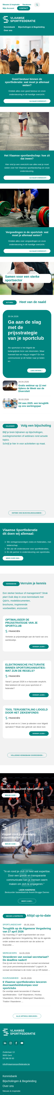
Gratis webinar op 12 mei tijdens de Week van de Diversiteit (30, 378)
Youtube (22, 1043)
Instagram (10, 1043)
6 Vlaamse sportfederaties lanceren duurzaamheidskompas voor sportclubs (25, 995)
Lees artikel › (33, 367)
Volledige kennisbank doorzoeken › (27, 766)
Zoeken (37, 4)
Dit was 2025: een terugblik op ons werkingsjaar (31, 388)
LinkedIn (5, 1043)
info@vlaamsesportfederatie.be (16, 1064)
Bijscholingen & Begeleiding (31, 27)
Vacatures (27, 5)
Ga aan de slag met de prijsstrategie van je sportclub (26, 342)
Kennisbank (9, 27)
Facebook (16, 1043)
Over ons (8, 30)
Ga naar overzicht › (38, 101)
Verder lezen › (38, 657)
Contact (23, 8)
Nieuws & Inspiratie (11, 5)
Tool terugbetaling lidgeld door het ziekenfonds (26, 722)
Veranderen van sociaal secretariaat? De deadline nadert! (26, 969)
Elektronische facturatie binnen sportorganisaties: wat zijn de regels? (25, 678)
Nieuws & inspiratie (11, 1091)
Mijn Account (8, 8)
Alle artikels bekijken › (27, 1027)
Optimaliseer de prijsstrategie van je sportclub (21, 633)
